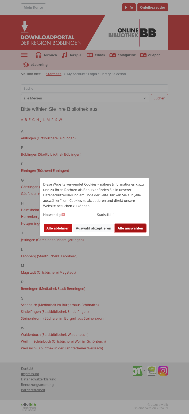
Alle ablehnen (58, 228)
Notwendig (52, 214)
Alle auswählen (130, 228)
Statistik (103, 214)
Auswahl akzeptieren (93, 228)
